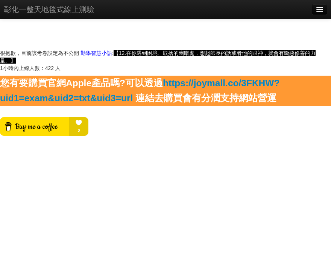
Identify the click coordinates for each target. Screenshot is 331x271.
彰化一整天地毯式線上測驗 (49, 9)
